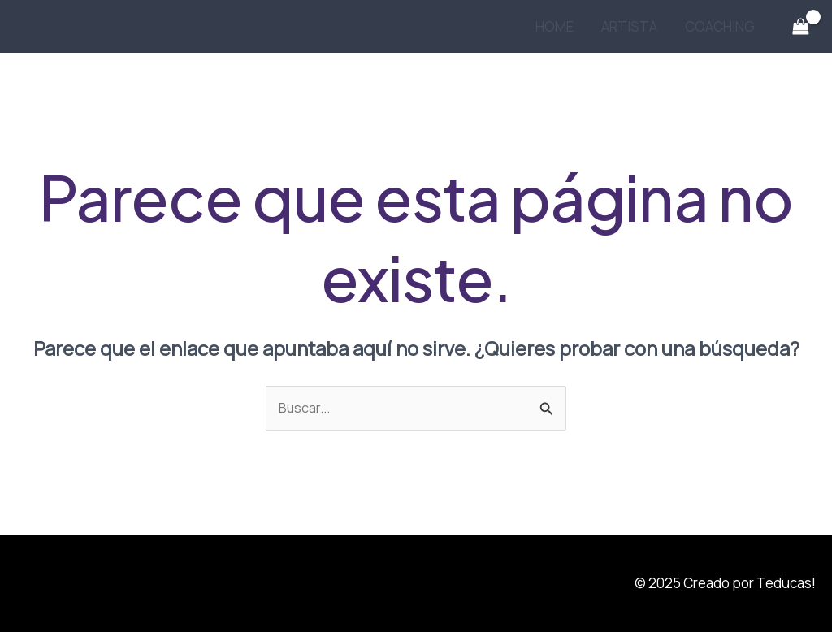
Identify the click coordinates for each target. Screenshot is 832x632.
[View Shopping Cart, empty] (800, 27)
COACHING (720, 26)
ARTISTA (629, 26)
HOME (554, 26)
